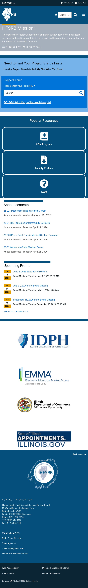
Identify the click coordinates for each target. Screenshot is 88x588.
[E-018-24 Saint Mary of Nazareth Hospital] (44, 102)
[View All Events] (16, 311)
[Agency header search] (75, 15)
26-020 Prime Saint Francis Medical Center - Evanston (31, 235)
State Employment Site (12, 548)
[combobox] (65, 15)
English (63, 15)
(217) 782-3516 (16, 517)
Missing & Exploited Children (55, 568)
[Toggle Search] (81, 93)
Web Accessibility (10, 568)
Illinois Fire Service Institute (15, 553)
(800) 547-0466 (14, 520)
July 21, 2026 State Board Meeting (30, 285)
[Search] (44, 93)
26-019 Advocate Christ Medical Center (23, 247)
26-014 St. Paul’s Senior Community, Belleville (27, 223)
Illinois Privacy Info (51, 574)
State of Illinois (32, 581)
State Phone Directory (12, 538)
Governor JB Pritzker (10, 581)
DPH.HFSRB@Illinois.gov (20, 514)
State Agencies (9, 543)
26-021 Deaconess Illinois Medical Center (25, 210)
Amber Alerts (8, 574)
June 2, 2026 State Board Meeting (30, 271)
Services (80, 3)
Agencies (67, 3)
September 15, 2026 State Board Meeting (34, 299)
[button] (22, 47)
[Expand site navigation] (84, 14)
